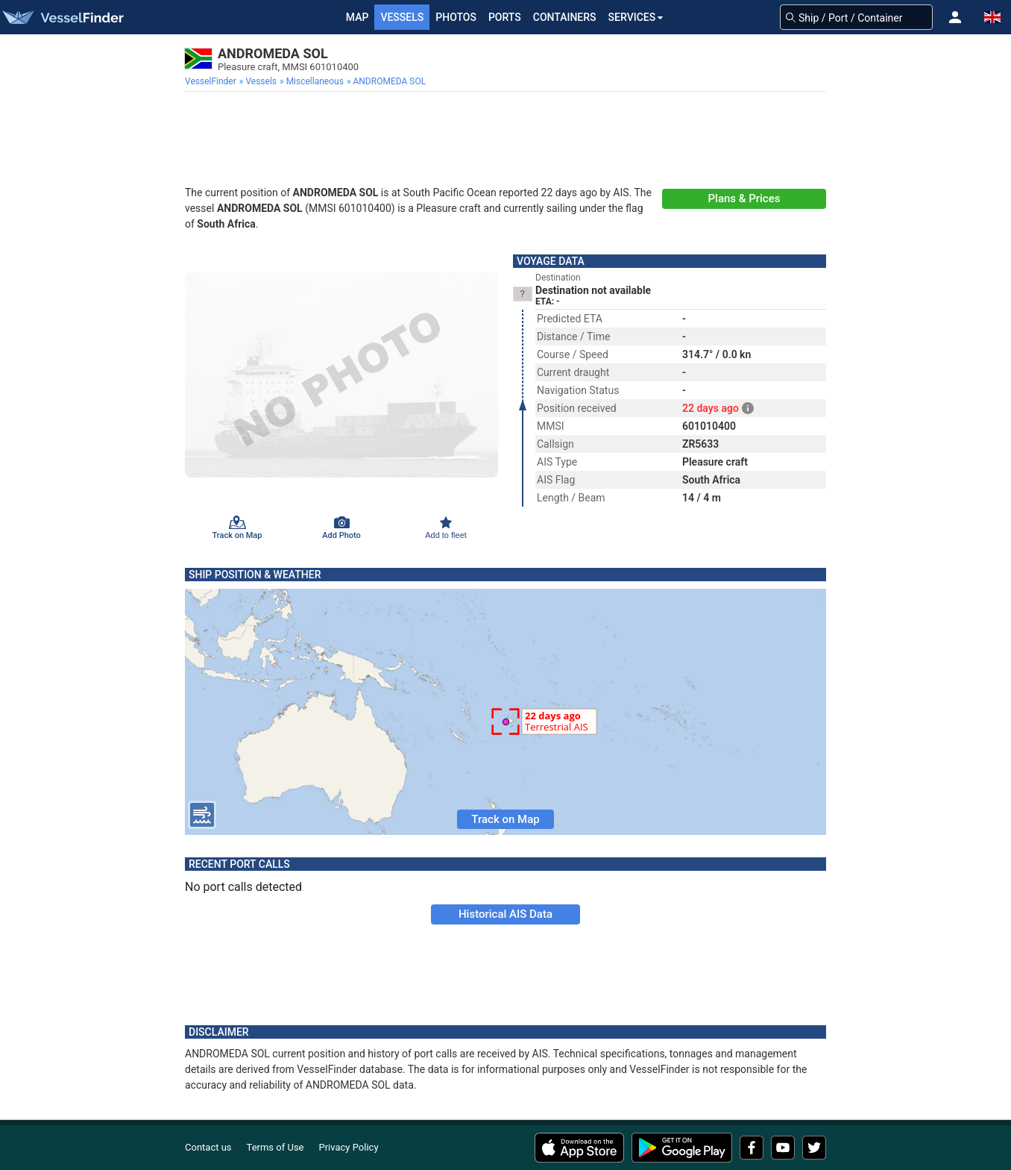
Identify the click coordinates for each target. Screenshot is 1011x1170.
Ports (504, 17)
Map (357, 17)
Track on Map (505, 819)
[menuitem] (212, 81)
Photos (455, 17)
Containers (564, 17)
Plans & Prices (744, 198)
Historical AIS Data (505, 914)
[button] (955, 17)
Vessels (401, 17)
